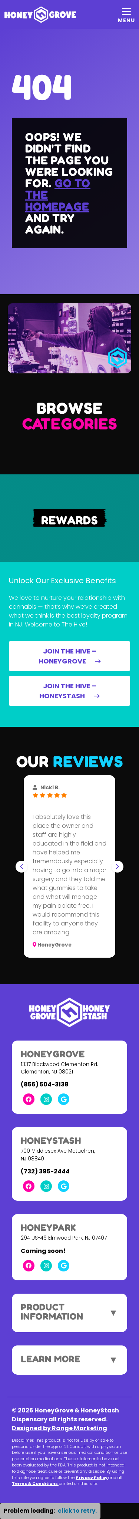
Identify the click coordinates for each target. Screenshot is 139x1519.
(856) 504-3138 (45, 1084)
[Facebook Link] (28, 1099)
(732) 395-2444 (45, 1171)
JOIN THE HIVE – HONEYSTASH (69, 690)
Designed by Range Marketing (59, 1428)
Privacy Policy (92, 1478)
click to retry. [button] (77, 1511)
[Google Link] (63, 1099)
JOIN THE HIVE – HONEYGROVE (70, 656)
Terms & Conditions (35, 1483)
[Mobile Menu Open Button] (126, 14)
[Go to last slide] (21, 867)
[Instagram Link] (46, 1099)
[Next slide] (117, 867)
